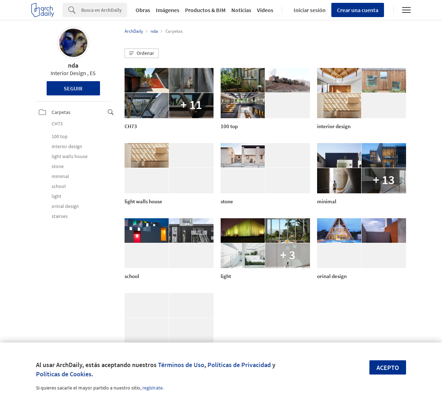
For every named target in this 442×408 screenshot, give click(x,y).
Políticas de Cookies (63, 374)
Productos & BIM (205, 10)
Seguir (73, 88)
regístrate (152, 388)
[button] (142, 53)
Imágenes (167, 10)
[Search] (104, 10)
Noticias (241, 10)
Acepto (388, 367)
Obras (143, 10)
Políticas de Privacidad (239, 365)
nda (73, 65)
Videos (265, 10)
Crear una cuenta (357, 10)
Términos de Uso (181, 365)
